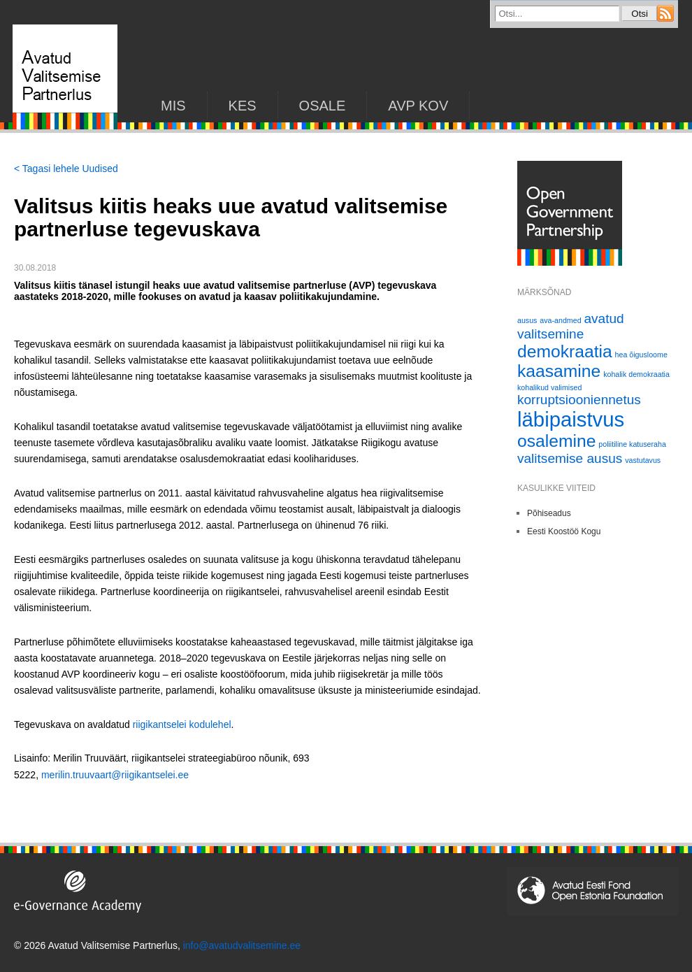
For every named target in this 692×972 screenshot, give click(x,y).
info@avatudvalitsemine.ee (242, 945)
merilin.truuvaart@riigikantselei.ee (115, 774)
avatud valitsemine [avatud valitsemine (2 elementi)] (570, 326)
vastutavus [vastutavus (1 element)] (643, 460)
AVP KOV (418, 105)
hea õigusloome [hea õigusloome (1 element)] (641, 354)
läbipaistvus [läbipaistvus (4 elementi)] (570, 419)
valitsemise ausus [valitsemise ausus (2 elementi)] (569, 458)
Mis (173, 105)
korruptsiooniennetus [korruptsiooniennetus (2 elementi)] (579, 399)
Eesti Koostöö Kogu (563, 531)
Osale (322, 105)
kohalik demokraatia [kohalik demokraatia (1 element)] (636, 374)
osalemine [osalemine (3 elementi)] (556, 440)
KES (243, 105)
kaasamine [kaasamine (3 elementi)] (558, 371)
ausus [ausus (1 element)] (527, 320)
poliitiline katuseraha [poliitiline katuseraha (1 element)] (632, 444)
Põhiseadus (549, 513)
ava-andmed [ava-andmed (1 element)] (560, 320)
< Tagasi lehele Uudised (66, 168)
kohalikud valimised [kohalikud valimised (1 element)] (549, 387)
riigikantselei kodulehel (182, 724)
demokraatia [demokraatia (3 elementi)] (564, 351)
